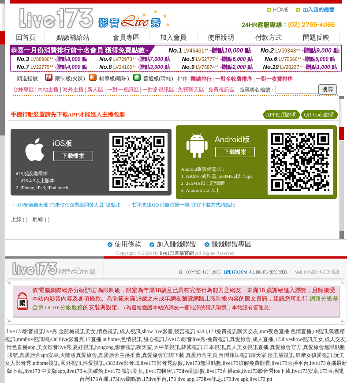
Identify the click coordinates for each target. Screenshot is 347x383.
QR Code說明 (319, 115)
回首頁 (26, 37)
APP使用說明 (281, 115)
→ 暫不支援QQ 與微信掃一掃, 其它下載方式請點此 (181, 204)
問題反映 (316, 37)
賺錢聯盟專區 (231, 244)
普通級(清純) (158, 78)
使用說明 (221, 37)
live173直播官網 (177, 252)
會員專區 (126, 37)
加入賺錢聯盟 (176, 244)
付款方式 (268, 37)
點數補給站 (73, 37)
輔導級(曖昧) (114, 78)
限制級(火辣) (70, 78)
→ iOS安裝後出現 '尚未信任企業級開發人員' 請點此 (65, 204)
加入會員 (173, 37)
